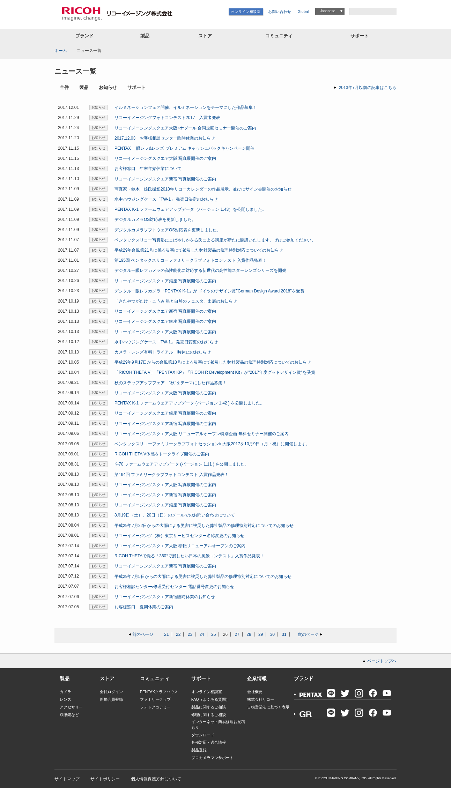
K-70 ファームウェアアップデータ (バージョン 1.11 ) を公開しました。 (181, 464)
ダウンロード (202, 735)
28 (248, 634)
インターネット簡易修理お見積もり (218, 724)
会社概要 (255, 692)
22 (178, 634)
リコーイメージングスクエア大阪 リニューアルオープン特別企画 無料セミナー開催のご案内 (201, 433)
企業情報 (257, 678)
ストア (205, 35)
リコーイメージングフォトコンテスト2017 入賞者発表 (167, 117)
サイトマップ (67, 778)
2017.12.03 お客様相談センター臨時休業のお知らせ (164, 138)
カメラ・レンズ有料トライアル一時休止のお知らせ (162, 352)
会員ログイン (111, 692)
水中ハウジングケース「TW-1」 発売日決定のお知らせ (166, 199)
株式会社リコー (260, 699)
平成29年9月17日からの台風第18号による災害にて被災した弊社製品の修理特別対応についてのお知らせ (212, 362)
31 (284, 634)
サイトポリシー (105, 778)
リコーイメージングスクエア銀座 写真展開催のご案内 (165, 280)
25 (213, 634)
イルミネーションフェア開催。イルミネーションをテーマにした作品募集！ (185, 107)
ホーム (60, 50)
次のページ (308, 634)
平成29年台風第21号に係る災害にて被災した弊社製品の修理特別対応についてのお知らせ (198, 250)
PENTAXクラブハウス (159, 692)
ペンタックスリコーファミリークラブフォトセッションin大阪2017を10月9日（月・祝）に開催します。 (212, 443)
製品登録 (199, 750)
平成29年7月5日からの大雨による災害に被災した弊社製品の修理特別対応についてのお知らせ (202, 576)
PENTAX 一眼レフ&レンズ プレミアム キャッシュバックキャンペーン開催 (184, 148)
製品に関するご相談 (208, 707)
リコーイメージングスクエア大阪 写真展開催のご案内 (165, 158)
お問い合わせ (279, 11)
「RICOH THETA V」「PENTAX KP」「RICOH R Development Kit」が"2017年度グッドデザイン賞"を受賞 (214, 372)
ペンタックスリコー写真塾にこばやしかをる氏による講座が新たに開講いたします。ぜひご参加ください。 (215, 240)
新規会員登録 (111, 699)
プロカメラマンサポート (212, 758)
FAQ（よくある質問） (210, 699)
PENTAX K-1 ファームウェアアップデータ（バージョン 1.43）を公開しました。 (190, 209)
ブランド (84, 35)
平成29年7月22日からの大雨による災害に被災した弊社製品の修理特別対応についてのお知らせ (204, 525)
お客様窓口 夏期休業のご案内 (143, 606)
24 (201, 634)
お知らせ (108, 87)
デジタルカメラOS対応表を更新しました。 (155, 219)
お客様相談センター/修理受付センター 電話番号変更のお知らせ (174, 586)
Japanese (327, 11)
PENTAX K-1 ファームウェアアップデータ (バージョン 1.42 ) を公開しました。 (189, 403)
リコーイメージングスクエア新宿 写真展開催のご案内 (165, 179)
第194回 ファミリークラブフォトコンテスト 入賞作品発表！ (171, 474)
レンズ (65, 699)
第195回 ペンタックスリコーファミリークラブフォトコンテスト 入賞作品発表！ (190, 260)
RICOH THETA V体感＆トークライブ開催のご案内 (161, 454)
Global (303, 11)
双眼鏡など (69, 715)
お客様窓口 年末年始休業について (148, 168)
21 (166, 634)
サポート (359, 35)
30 (272, 634)
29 (260, 634)
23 (190, 634)
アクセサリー (71, 707)
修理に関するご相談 (208, 715)
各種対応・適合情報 (208, 742)
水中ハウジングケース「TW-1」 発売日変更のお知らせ (166, 342)
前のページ (142, 634)
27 (237, 634)
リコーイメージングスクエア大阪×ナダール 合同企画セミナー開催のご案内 (185, 128)
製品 (144, 35)
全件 (64, 87)
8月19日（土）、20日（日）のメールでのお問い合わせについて (174, 515)
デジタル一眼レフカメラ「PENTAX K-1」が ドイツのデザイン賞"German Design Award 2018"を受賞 (209, 291)
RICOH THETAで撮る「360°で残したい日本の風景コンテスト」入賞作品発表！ (189, 555)
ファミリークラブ (155, 699)
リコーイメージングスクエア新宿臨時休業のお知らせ (164, 596)
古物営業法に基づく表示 (268, 707)
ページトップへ (382, 661)
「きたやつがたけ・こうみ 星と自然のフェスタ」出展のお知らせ (175, 301)
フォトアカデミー (155, 707)
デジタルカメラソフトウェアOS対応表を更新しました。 (167, 230)
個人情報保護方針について (156, 778)
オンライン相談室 (246, 12)
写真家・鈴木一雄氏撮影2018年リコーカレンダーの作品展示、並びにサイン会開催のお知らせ (202, 189)
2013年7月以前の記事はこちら (368, 87)
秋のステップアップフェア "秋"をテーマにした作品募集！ (170, 382)
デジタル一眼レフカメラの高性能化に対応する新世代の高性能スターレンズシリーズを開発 (200, 270)
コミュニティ (279, 35)
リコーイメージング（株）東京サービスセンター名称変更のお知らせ (179, 535)
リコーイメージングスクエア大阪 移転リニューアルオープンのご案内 (179, 545)
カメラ (65, 692)
